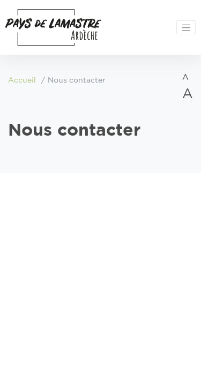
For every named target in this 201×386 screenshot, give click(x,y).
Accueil (22, 80)
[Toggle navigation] (186, 27)
